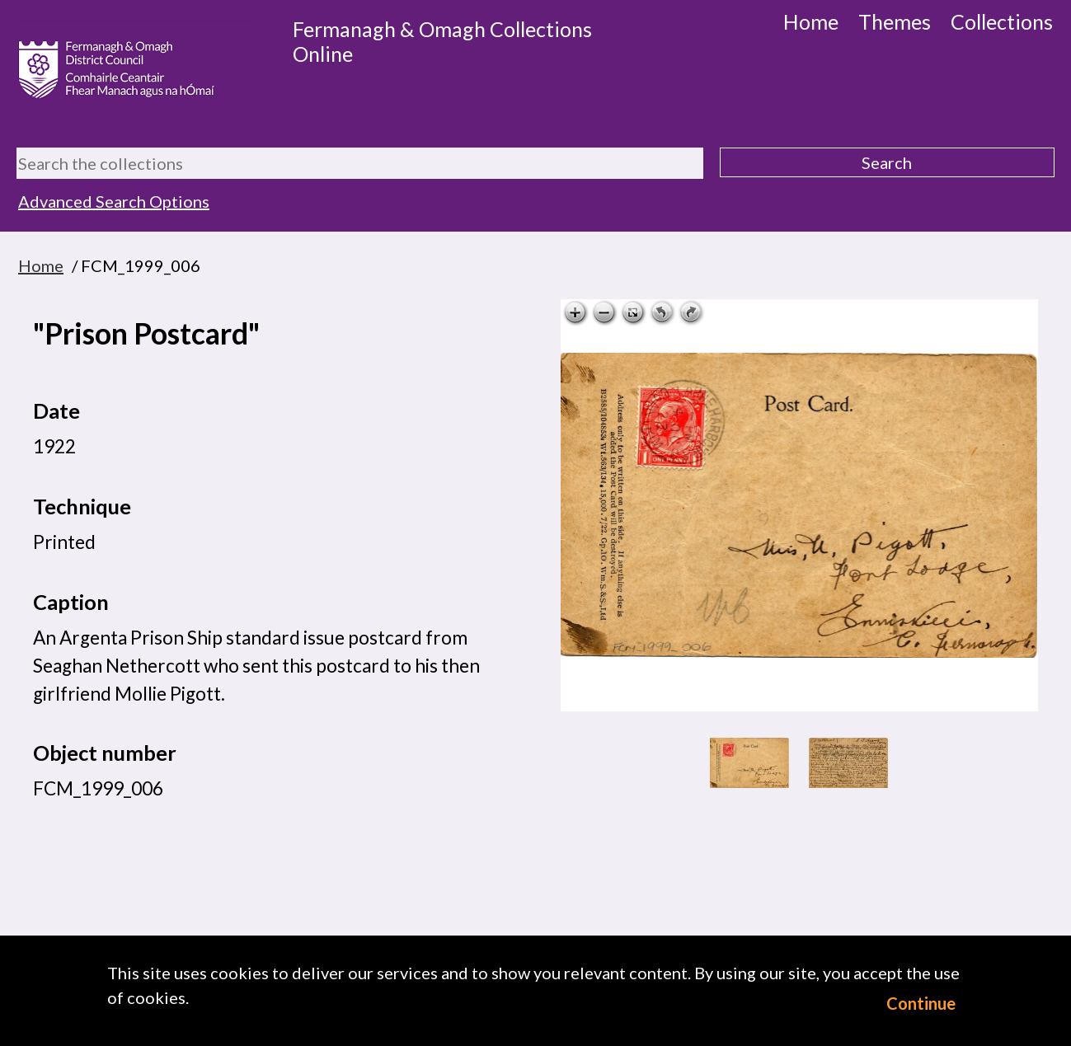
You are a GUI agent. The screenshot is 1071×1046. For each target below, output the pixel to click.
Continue (921, 1003)
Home (810, 21)
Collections (1002, 21)
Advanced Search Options (113, 201)
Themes (894, 21)
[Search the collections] (359, 163)
